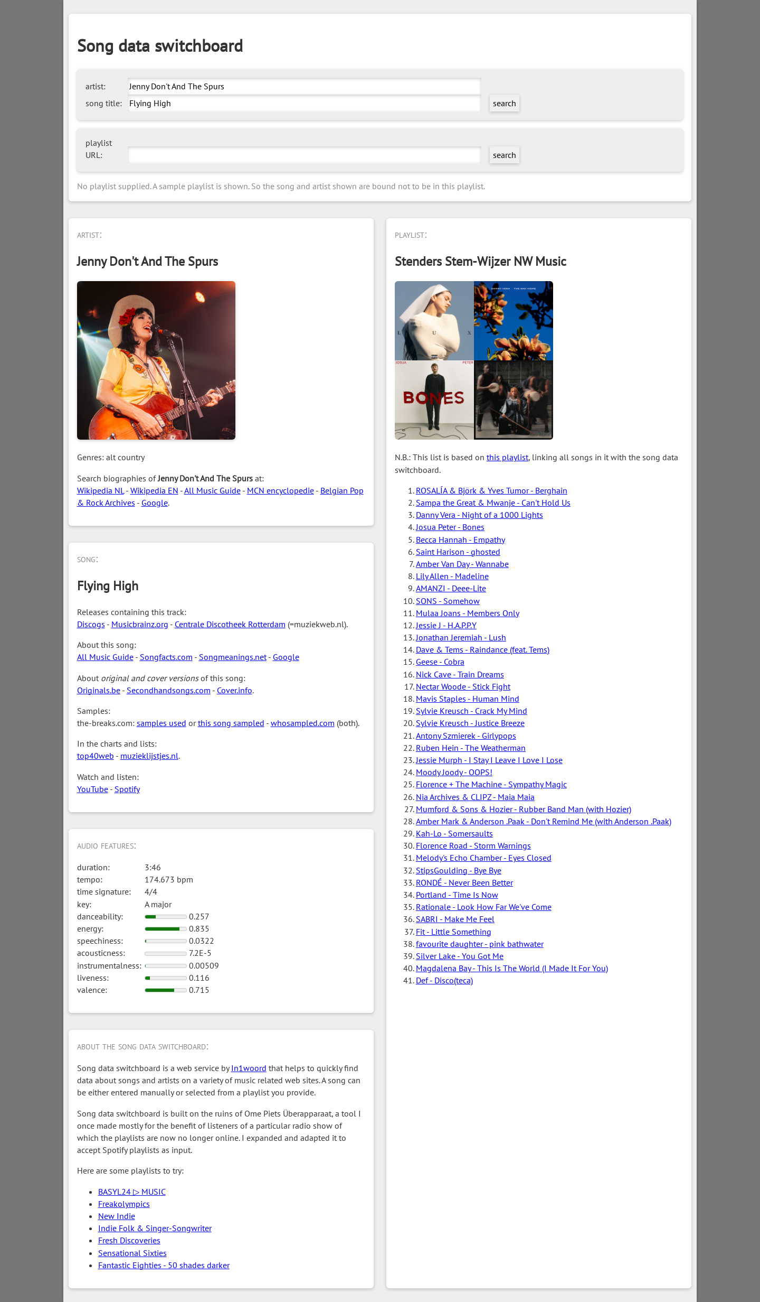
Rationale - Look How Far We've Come (484, 906)
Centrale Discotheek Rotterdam (230, 624)
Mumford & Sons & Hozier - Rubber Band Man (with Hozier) (523, 809)
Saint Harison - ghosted (458, 551)
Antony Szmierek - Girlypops (466, 735)
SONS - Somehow (448, 601)
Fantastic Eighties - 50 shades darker (164, 1265)
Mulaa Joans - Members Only (467, 613)
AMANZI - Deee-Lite (451, 588)
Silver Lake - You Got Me (460, 956)
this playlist (507, 457)
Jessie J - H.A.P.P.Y (446, 625)
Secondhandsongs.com (169, 690)
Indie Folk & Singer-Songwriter (155, 1228)
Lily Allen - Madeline (452, 576)
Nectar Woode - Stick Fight (463, 686)
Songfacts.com (166, 657)
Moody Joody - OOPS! (454, 772)
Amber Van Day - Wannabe (462, 564)
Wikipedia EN (154, 490)
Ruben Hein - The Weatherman (471, 747)
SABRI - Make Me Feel (455, 919)
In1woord (249, 1068)
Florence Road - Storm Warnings (473, 845)
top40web (95, 755)
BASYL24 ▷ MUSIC (132, 1191)
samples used (161, 723)
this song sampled (231, 723)
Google (154, 502)
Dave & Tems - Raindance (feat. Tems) (482, 649)
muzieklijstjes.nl (149, 755)
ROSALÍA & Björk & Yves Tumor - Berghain (491, 490)
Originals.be (98, 690)
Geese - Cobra (440, 661)
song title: (104, 103)
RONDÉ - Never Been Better (464, 882)
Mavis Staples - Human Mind (467, 698)
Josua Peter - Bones (450, 527)
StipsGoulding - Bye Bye (458, 870)
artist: (96, 86)
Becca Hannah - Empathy (460, 539)
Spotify (127, 789)
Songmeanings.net (233, 657)
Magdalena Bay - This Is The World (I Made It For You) (512, 968)
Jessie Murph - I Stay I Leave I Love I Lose (489, 760)
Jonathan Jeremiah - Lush (461, 637)
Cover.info (234, 690)
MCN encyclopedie (280, 490)
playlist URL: (99, 148)
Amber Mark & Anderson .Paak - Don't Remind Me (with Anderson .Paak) (543, 821)
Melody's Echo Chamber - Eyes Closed (484, 857)
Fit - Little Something (453, 931)
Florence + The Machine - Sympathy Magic (491, 784)
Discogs (91, 624)
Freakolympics (124, 1203)
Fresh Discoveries (129, 1240)
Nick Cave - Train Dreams (460, 674)
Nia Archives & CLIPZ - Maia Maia (475, 797)
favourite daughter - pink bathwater (480, 943)
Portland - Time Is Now (457, 894)
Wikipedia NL (100, 490)
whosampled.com (303, 723)
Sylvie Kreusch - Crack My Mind (471, 710)
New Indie (116, 1216)
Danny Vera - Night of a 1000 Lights (479, 514)
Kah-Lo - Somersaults (454, 833)
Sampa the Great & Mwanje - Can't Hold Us (493, 502)
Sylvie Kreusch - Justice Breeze (470, 723)
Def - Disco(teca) (444, 980)
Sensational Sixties (132, 1253)
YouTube (92, 789)
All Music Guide (212, 490)
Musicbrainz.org (139, 624)
